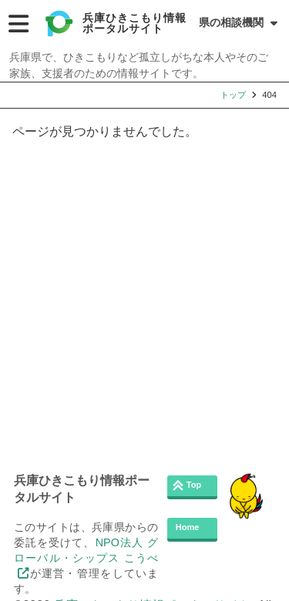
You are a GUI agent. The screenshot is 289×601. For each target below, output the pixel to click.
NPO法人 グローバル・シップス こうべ (86, 550)
